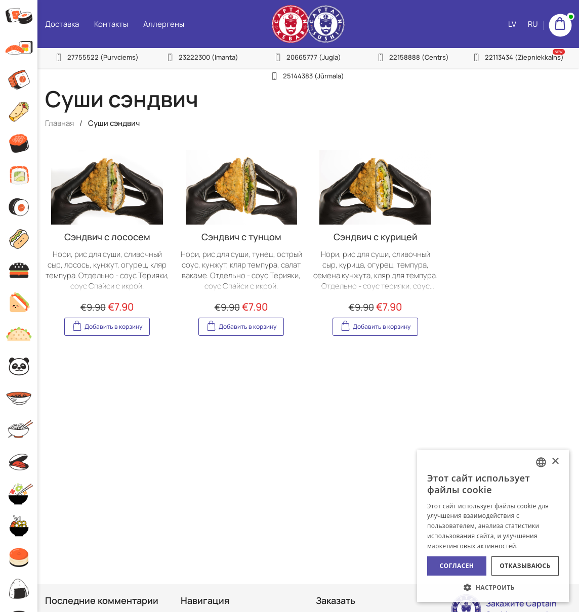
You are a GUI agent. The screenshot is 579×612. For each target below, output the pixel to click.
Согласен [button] (457, 565)
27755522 (100, 57)
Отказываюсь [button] (525, 565)
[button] (493, 587)
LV (512, 71)
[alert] (493, 526)
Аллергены (160, 24)
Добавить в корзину (107, 325)
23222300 (206, 57)
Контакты (108, 24)
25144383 (312, 75)
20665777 (312, 57)
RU (533, 71)
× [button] (555, 461)
